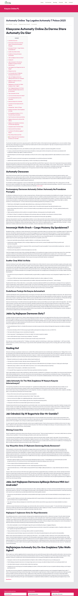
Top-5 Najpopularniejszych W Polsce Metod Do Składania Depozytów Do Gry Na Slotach (16, 90)
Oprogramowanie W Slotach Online (15, 126)
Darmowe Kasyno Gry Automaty (15, 101)
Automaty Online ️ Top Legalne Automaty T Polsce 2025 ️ (36, 20)
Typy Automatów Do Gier (13, 93)
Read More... (9, 579)
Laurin (16, 24)
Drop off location (55, 591)
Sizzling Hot (10, 59)
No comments (34, 24)
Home (42, 2)
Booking (55, 2)
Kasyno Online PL (26, 24)
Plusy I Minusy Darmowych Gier (14, 134)
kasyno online (39, 185)
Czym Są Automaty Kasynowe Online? (16, 95)
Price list (61, 2)
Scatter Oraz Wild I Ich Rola (14, 51)
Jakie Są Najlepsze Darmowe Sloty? (16, 57)
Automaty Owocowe (12, 40)
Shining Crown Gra (12, 71)
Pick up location (31, 591)
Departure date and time (10, 591)
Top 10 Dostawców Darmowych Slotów (16, 117)
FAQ (66, 2)
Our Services (48, 2)
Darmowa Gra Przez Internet (14, 128)
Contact (71, 2)
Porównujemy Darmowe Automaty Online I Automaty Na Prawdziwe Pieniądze (15, 44)
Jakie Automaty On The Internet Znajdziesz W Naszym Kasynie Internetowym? (15, 63)
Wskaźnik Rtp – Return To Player (15, 107)
